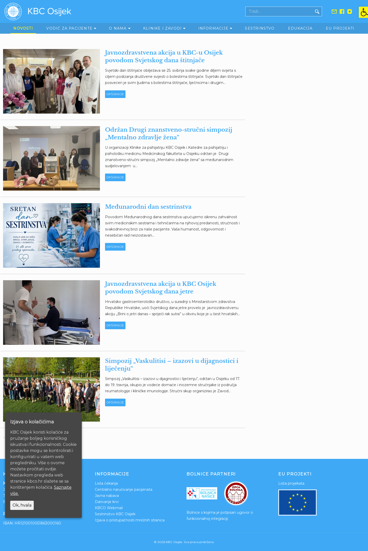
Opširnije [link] (115, 94)
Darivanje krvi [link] (107, 501)
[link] (363, 12)
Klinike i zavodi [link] (162, 28)
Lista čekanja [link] (106, 483)
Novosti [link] (23, 28)
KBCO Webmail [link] (109, 508)
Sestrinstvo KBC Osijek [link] (115, 514)
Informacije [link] (213, 28)
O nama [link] (117, 28)
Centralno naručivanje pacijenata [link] (123, 489)
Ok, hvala (22, 505)
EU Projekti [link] (340, 28)
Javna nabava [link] (107, 495)
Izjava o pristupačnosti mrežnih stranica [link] (130, 520)
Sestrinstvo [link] (259, 28)
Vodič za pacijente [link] (69, 28)
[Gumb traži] (317, 11)
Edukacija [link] (300, 28)
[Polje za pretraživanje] (279, 11)
